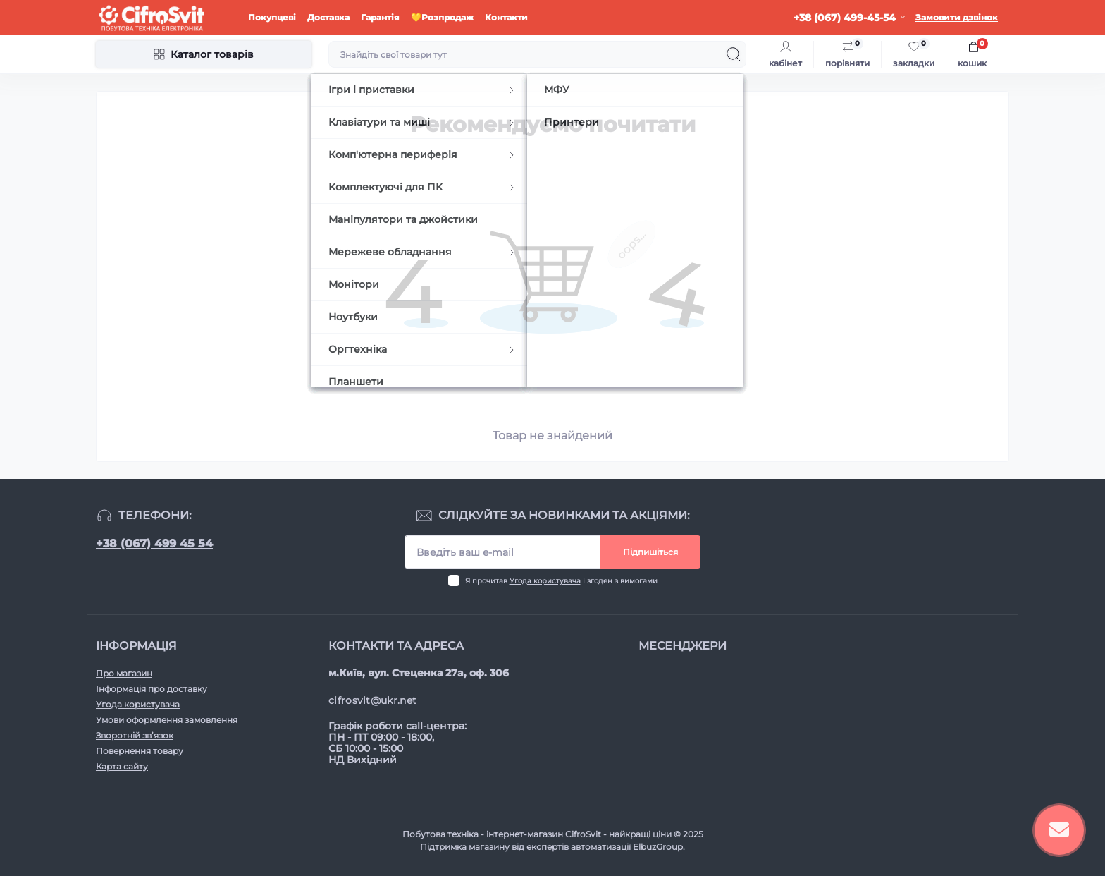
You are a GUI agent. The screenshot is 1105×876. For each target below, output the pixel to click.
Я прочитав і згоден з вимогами (561, 580)
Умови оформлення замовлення (166, 719)
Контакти (506, 17)
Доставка (328, 17)
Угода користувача (545, 580)
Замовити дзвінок (956, 17)
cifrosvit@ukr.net (372, 700)
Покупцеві (272, 17)
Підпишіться (650, 552)
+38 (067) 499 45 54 (154, 543)
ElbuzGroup (658, 846)
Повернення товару (139, 751)
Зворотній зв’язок (134, 735)
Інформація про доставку (151, 688)
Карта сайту (122, 766)
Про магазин (124, 673)
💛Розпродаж (442, 17)
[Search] (733, 54)
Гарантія (380, 17)
